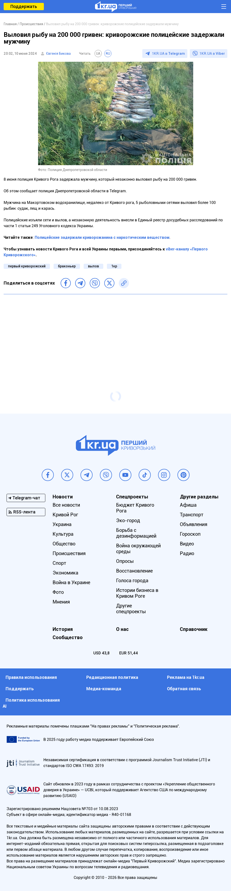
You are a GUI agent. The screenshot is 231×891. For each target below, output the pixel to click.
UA (98, 53)
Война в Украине (71, 582)
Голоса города (132, 580)
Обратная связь (184, 688)
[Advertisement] (115, 333)
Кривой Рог (65, 515)
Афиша (188, 505)
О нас (122, 629)
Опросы (125, 561)
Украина (62, 524)
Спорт (59, 563)
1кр (114, 266)
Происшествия (69, 553)
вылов (93, 266)
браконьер (67, 266)
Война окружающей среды (138, 548)
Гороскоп (190, 534)
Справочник (193, 629)
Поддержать (23, 6)
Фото (58, 592)
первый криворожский (27, 266)
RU (108, 53)
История (63, 629)
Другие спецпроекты (131, 608)
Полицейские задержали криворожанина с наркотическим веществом (102, 237)
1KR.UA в (168, 53)
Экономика (65, 573)
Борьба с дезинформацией (136, 533)
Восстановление (134, 571)
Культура (63, 534)
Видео (187, 544)
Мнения (61, 602)
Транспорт (191, 515)
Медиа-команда (103, 688)
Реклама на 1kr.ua (185, 677)
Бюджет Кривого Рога (135, 508)
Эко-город (128, 520)
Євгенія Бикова (58, 53)
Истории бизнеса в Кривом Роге (137, 593)
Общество (64, 544)
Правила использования (31, 677)
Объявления (193, 524)
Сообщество (68, 637)
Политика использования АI (31, 703)
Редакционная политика (112, 677)
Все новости (66, 505)
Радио (187, 553)
